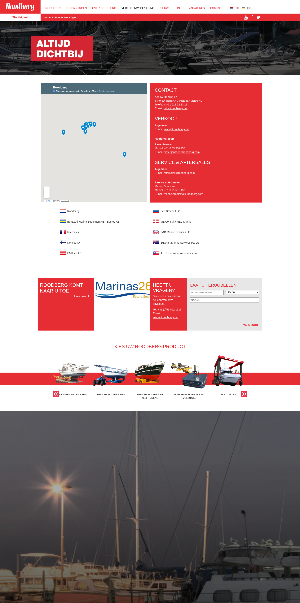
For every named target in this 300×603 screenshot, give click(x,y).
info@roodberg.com (175, 108)
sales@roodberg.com (176, 129)
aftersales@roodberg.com (179, 172)
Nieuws (165, 8)
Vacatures (197, 8)
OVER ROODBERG (104, 8)
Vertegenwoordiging (137, 8)
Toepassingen (76, 8)
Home (47, 17)
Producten (52, 8)
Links (179, 8)
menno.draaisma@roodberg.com (183, 193)
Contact (216, 8)
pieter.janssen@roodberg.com (182, 152)
